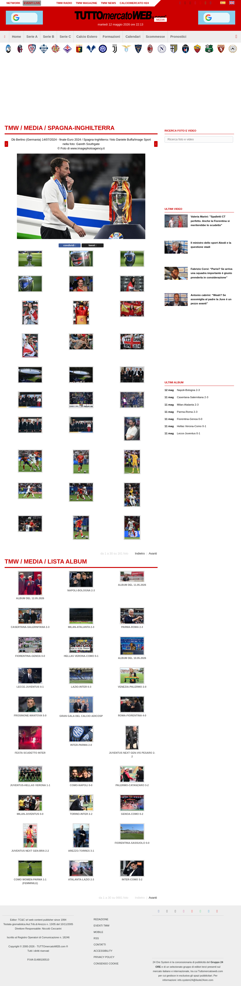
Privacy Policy (104, 957)
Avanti (153, 553)
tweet (92, 245)
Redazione (101, 919)
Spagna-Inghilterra (81, 128)
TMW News (108, 3)
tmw (12, 128)
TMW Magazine (86, 3)
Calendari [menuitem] (133, 36)
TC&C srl (23, 919)
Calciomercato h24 (134, 3)
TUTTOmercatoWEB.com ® (52, 946)
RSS (96, 938)
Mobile (98, 932)
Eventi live (32, 3)
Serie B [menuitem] (48, 36)
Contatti (100, 944)
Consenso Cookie (106, 963)
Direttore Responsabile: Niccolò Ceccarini (38, 928)
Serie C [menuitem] (65, 36)
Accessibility (103, 951)
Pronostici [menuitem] (178, 36)
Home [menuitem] (16, 36)
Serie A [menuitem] (32, 36)
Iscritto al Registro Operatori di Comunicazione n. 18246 (38, 937)
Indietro (140, 553)
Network (13, 3)
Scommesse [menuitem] (155, 36)
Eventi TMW (101, 925)
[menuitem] (4, 36)
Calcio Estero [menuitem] (86, 36)
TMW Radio (64, 3)
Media (33, 128)
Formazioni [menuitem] (111, 36)
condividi (69, 245)
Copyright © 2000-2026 (22, 946)
